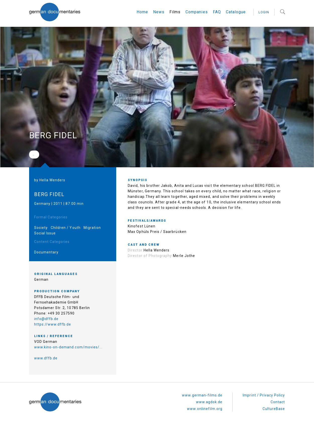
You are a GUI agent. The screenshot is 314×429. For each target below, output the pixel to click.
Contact (278, 402)
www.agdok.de (209, 402)
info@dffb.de (46, 319)
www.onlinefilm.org (204, 409)
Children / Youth (66, 228)
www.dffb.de (46, 358)
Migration (92, 228)
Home (142, 12)
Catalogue (236, 12)
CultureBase (274, 409)
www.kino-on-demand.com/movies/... (68, 347)
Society (41, 228)
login (264, 12)
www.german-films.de (202, 395)
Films (174, 12)
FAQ (217, 12)
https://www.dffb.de (52, 324)
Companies (196, 12)
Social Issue (45, 233)
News (158, 12)
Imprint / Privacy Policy (264, 395)
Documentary (46, 252)
